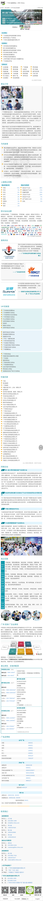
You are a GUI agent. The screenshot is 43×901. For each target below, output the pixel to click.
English (37, 899)
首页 (2, 7)
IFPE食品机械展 (15, 7)
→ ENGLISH (39, 7)
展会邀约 (7, 7)
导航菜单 (5, 899)
